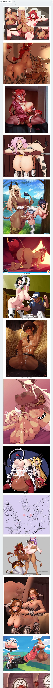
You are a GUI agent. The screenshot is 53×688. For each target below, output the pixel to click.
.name (7, 1)
